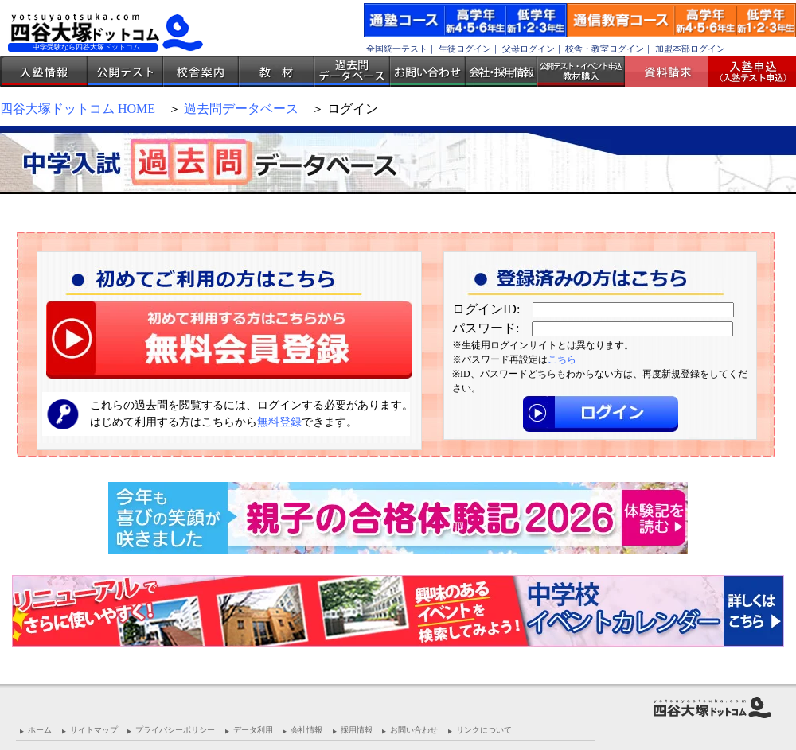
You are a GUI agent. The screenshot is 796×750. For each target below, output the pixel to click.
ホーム (40, 729)
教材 (276, 71)
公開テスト (125, 71)
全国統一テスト (396, 48)
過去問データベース (352, 71)
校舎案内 (201, 71)
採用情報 (357, 729)
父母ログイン (528, 48)
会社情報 (306, 729)
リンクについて (484, 729)
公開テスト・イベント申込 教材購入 (581, 71)
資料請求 (672, 71)
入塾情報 (44, 71)
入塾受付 (746, 71)
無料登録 (279, 422)
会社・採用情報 (501, 71)
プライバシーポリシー (175, 729)
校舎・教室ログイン (604, 48)
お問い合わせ (428, 71)
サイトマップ (94, 729)
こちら (562, 359)
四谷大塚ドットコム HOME (77, 108)
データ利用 (253, 729)
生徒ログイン (465, 48)
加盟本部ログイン (690, 48)
